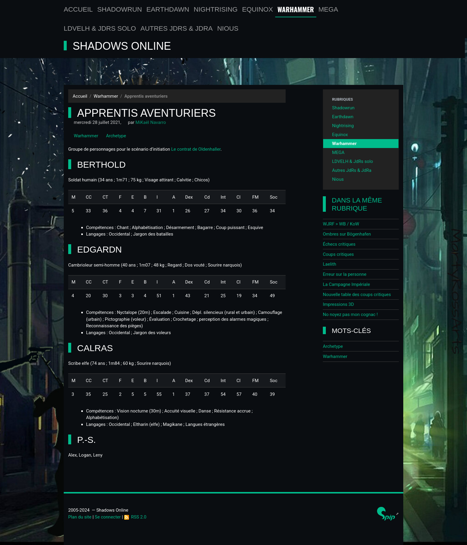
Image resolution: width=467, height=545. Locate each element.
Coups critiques (338, 254)
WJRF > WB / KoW (341, 224)
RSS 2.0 (135, 517)
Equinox (257, 9)
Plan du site (79, 517)
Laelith (329, 264)
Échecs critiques (339, 244)
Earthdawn (168, 9)
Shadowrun (119, 9)
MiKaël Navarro (151, 122)
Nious (227, 28)
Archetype (113, 135)
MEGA (328, 9)
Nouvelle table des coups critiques (357, 294)
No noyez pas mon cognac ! (350, 314)
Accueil (78, 9)
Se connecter (108, 517)
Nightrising (216, 9)
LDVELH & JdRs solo (100, 28)
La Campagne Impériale (346, 284)
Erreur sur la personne (344, 274)
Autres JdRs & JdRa (177, 28)
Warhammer (296, 9)
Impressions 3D (338, 304)
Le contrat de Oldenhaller (196, 149)
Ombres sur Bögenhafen (347, 234)
